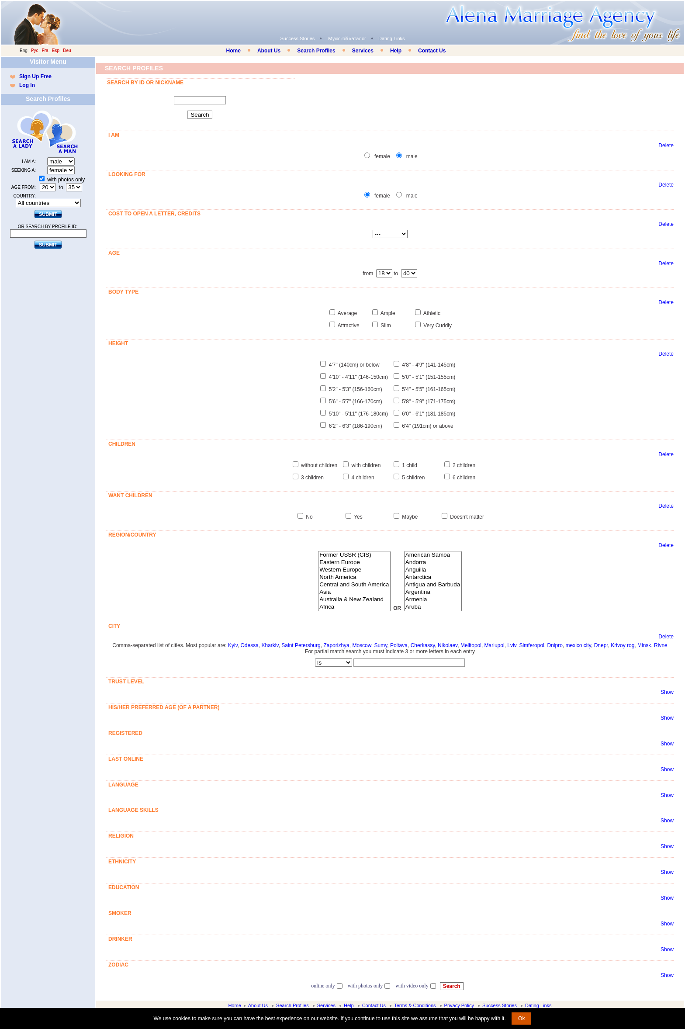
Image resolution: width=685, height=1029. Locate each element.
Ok (521, 1018)
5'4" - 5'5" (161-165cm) (428, 389)
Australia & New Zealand (354, 599)
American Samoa (433, 555)
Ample (388, 313)
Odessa (249, 645)
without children (319, 465)
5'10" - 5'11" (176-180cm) (358, 414)
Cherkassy (423, 645)
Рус (34, 50)
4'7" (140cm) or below (354, 365)
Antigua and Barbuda (433, 585)
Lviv (511, 645)
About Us (268, 51)
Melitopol (470, 645)
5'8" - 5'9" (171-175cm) (428, 401)
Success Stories (297, 38)
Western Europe (354, 570)
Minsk (644, 645)
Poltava (399, 645)
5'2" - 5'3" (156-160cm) (355, 389)
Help (395, 51)
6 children (464, 478)
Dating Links (391, 38)
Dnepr (601, 645)
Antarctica (433, 577)
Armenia (433, 599)
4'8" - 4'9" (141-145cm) (428, 365)
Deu (67, 50)
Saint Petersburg (300, 645)
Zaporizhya (336, 645)
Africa (354, 607)
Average (347, 313)
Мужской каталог (347, 38)
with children (366, 465)
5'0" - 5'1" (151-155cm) (428, 377)
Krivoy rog (622, 645)
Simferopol (531, 645)
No (309, 517)
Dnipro (554, 645)
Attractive (349, 325)
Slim (386, 325)
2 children (464, 465)
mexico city (578, 645)
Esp (55, 50)
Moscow (361, 645)
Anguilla (433, 570)
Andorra (433, 562)
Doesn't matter (467, 517)
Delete (666, 145)
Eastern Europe (354, 562)
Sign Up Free (35, 76)
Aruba (433, 607)
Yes (358, 517)
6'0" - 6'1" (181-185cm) (428, 414)
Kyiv (233, 645)
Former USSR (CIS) (354, 555)
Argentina (433, 592)
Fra (45, 50)
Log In (27, 85)
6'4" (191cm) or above (427, 426)
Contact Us (432, 51)
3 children (312, 478)
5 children (413, 478)
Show (667, 692)
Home (233, 51)
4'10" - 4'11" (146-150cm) (358, 377)
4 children (363, 478)
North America (354, 577)
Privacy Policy (459, 1005)
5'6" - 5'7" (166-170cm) (355, 401)
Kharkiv (270, 645)
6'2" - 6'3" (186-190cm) (355, 426)
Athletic (431, 313)
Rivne (661, 645)
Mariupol (494, 645)
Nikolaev (447, 645)
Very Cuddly (437, 325)
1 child (409, 465)
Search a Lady (28, 132)
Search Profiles (316, 51)
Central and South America (354, 585)
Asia (354, 592)
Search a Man (65, 132)
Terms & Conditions (415, 1005)
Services (363, 51)
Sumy (380, 645)
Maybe (410, 517)
